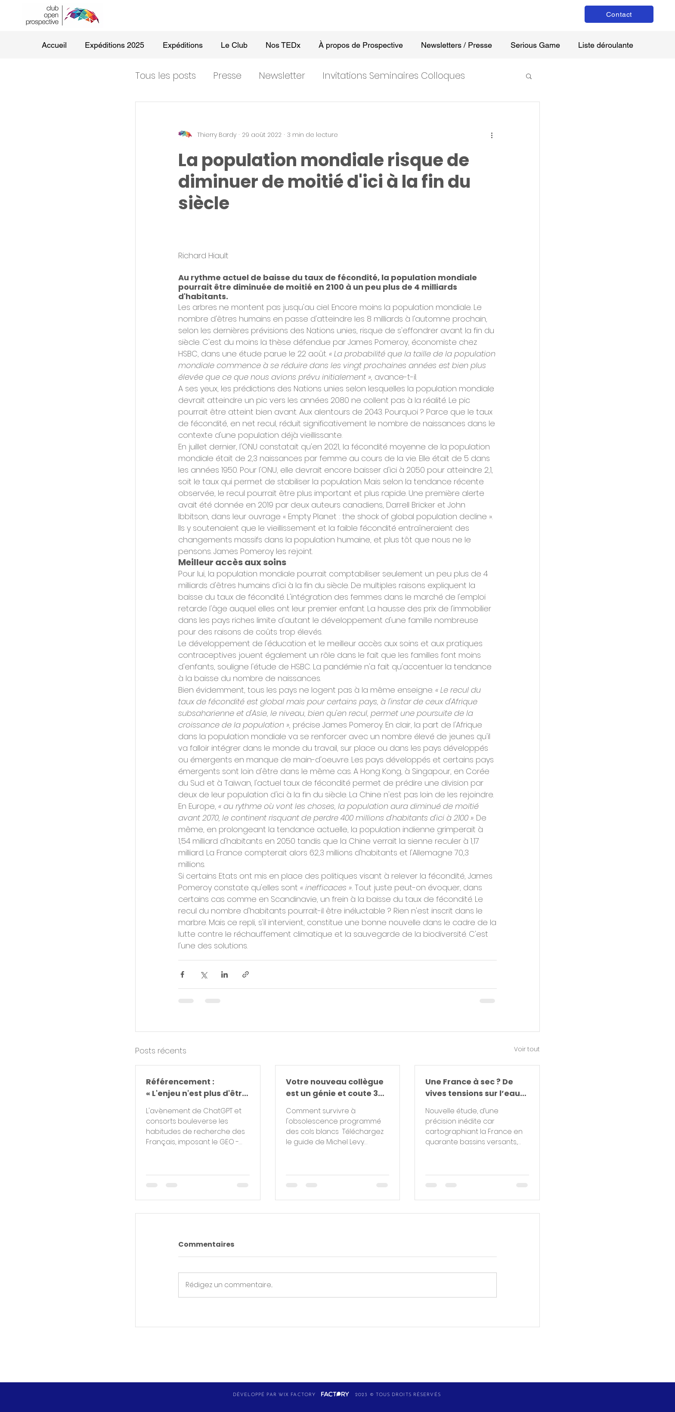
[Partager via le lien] (246, 974)
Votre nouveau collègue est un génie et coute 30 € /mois (335, 1087)
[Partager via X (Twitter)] (203, 974)
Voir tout (527, 1049)
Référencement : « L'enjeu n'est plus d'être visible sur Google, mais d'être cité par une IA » (196, 1087)
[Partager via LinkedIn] (224, 974)
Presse (227, 75)
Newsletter (282, 75)
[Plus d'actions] (491, 135)
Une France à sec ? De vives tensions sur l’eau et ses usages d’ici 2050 (473, 1087)
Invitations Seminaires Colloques (393, 75)
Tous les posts (165, 75)
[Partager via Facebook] (182, 974)
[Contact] (619, 14)
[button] (529, 75)
